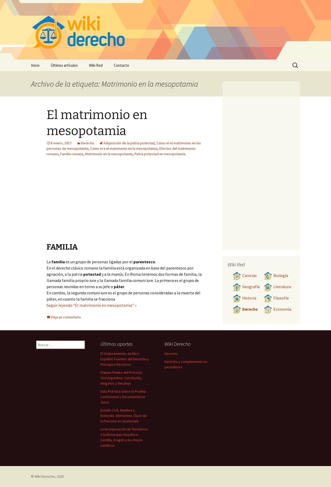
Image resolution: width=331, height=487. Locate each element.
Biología (276, 275)
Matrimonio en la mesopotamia (109, 154)
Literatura (277, 286)
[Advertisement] (156, 203)
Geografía (246, 286)
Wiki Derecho (45, 476)
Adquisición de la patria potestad (129, 143)
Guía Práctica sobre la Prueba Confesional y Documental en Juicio (123, 396)
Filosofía (276, 298)
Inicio (35, 65)
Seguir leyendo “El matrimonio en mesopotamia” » (92, 305)
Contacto (121, 65)
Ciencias (245, 275)
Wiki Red (96, 65)
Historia (244, 298)
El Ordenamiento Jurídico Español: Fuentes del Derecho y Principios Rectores (124, 359)
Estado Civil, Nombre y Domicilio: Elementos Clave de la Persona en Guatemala (123, 415)
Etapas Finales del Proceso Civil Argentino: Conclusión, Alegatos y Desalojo (121, 378)
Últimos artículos (64, 65)
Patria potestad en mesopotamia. (160, 154)
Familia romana (71, 154)
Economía (277, 309)
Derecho (87, 143)
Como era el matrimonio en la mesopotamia (123, 148)
